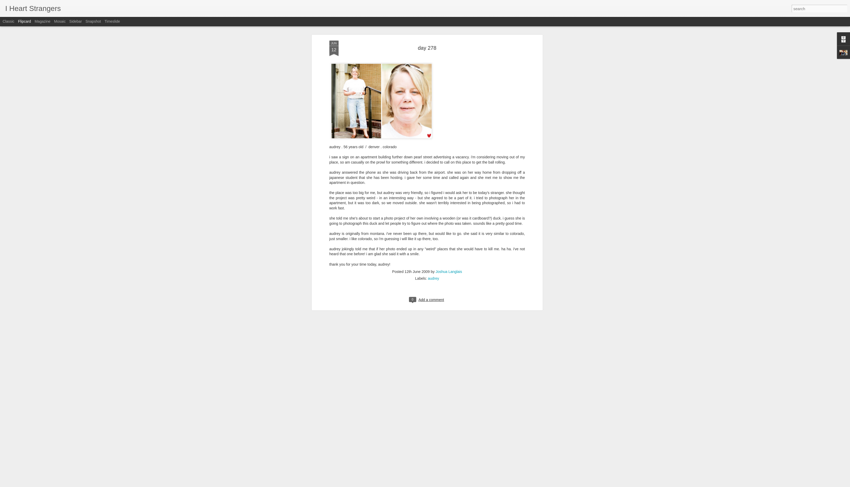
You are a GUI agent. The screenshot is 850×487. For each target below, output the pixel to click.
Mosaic (59, 21)
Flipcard (24, 21)
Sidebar (75, 21)
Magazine (43, 21)
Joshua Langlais (449, 34)
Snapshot (93, 21)
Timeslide (112, 21)
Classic (8, 21)
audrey (433, 41)
